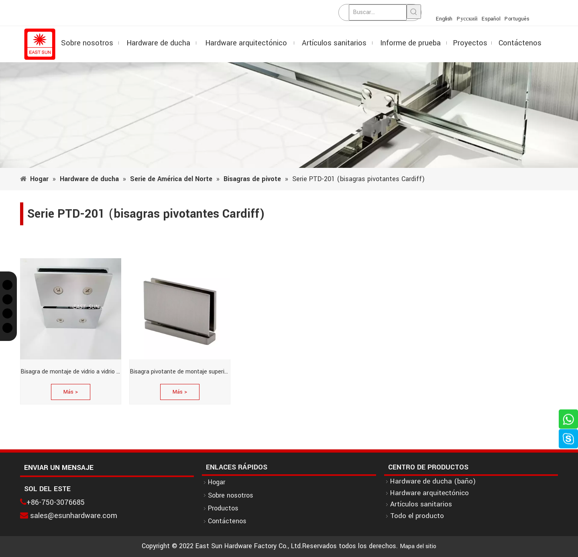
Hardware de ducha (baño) (433, 481)
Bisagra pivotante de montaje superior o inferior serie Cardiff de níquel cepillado (180, 371)
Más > (70, 392)
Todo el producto (417, 516)
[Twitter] (7, 285)
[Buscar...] (378, 12)
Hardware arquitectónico (429, 493)
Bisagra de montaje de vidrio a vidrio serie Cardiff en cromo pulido (70, 371)
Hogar (216, 482)
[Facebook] (7, 299)
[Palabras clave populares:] (414, 11)
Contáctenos (227, 521)
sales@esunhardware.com (73, 515)
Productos (223, 508)
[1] (289, 115)
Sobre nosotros (230, 495)
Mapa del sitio (418, 546)
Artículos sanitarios (421, 504)
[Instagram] (7, 313)
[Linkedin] (7, 328)
